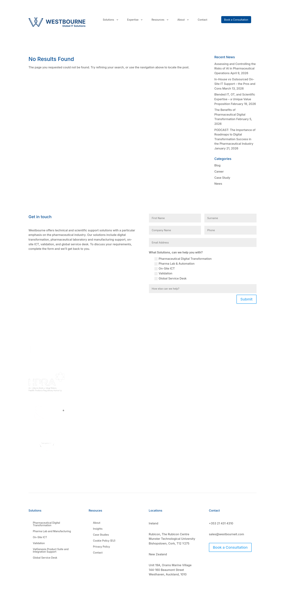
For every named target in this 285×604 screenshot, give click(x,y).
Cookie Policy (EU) (104, 540)
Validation (163, 273)
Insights (98, 528)
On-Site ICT (164, 268)
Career (219, 171)
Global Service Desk (170, 278)
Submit (246, 299)
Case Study (222, 177)
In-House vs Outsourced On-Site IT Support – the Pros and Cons (234, 83)
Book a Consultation (230, 547)
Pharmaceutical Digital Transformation (183, 259)
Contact (202, 19)
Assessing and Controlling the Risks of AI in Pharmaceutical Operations (235, 68)
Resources (157, 19)
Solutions (108, 19)
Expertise (133, 19)
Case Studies (101, 534)
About (181, 19)
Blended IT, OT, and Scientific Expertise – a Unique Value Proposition (234, 99)
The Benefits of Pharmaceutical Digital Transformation (229, 114)
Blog (217, 165)
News (218, 183)
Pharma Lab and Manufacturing (52, 531)
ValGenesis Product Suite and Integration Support (50, 550)
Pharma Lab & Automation (174, 264)
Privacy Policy (101, 546)
